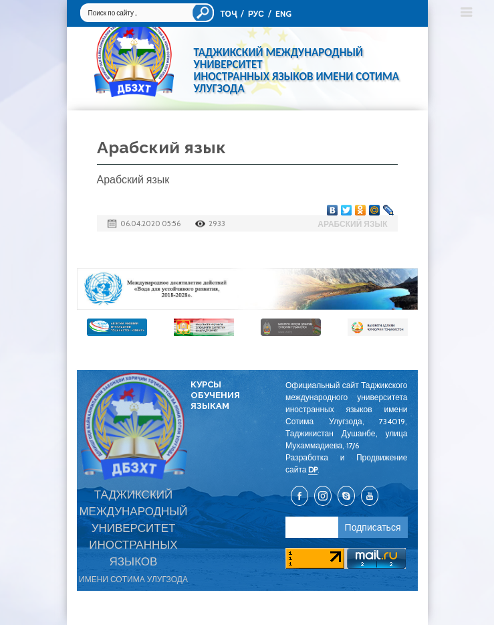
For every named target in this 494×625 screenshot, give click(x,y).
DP (313, 469)
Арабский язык (352, 224)
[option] (247, 289)
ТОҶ (229, 14)
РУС (256, 14)
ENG (283, 14)
